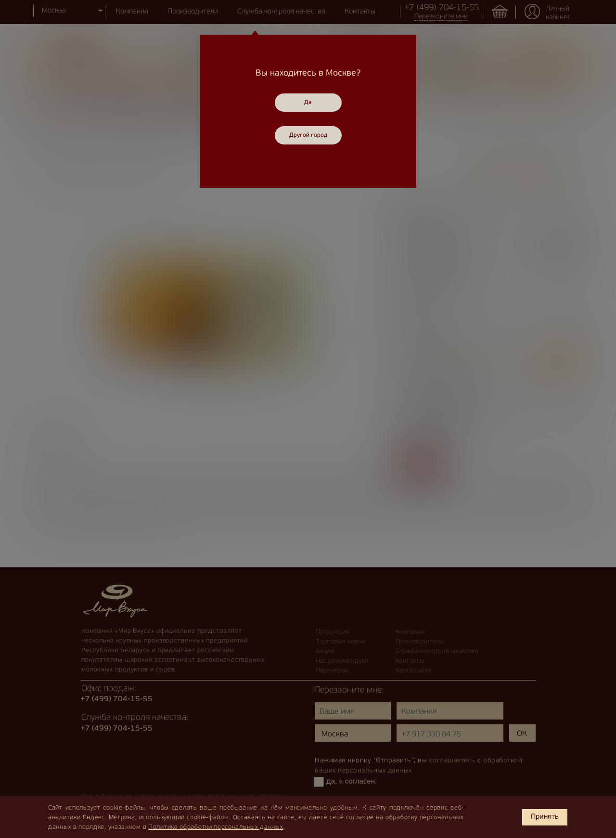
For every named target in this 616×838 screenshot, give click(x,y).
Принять (545, 817)
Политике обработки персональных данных (215, 827)
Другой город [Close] (308, 135)
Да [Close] (308, 102)
